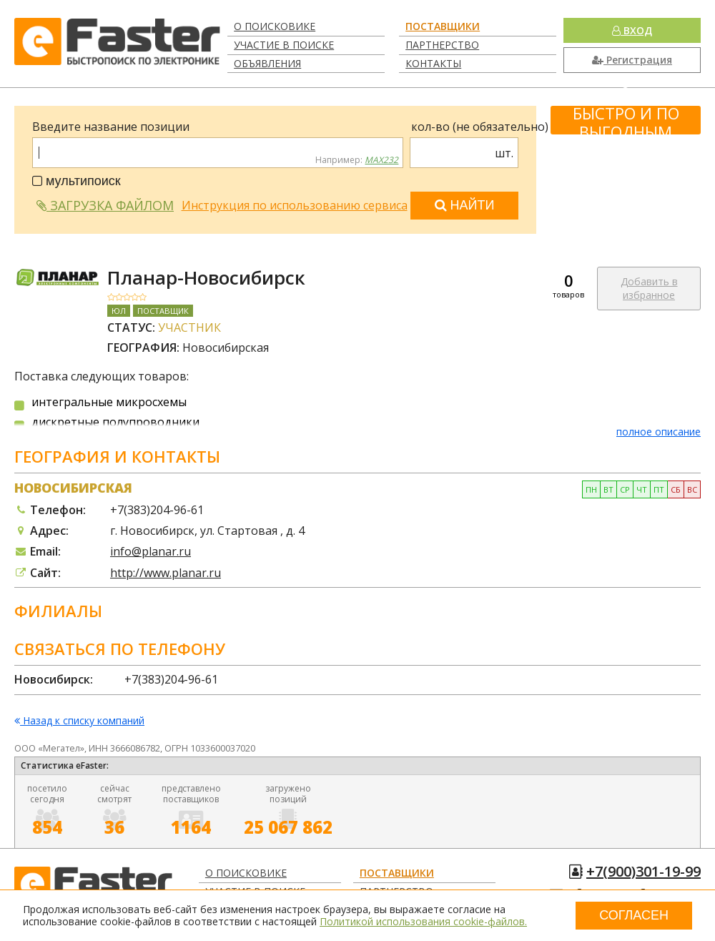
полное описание (658, 431)
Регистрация (632, 59)
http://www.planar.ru (165, 573)
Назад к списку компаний (79, 721)
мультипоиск (76, 181)
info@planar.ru (150, 551)
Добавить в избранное (649, 288)
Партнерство (442, 44)
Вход (632, 30)
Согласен (634, 915)
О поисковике (274, 26)
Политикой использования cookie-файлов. (423, 921)
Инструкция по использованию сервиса (295, 205)
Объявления (267, 63)
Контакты (433, 63)
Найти (465, 205)
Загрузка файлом (105, 205)
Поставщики (442, 26)
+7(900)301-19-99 (643, 871)
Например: (356, 160)
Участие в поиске (284, 44)
